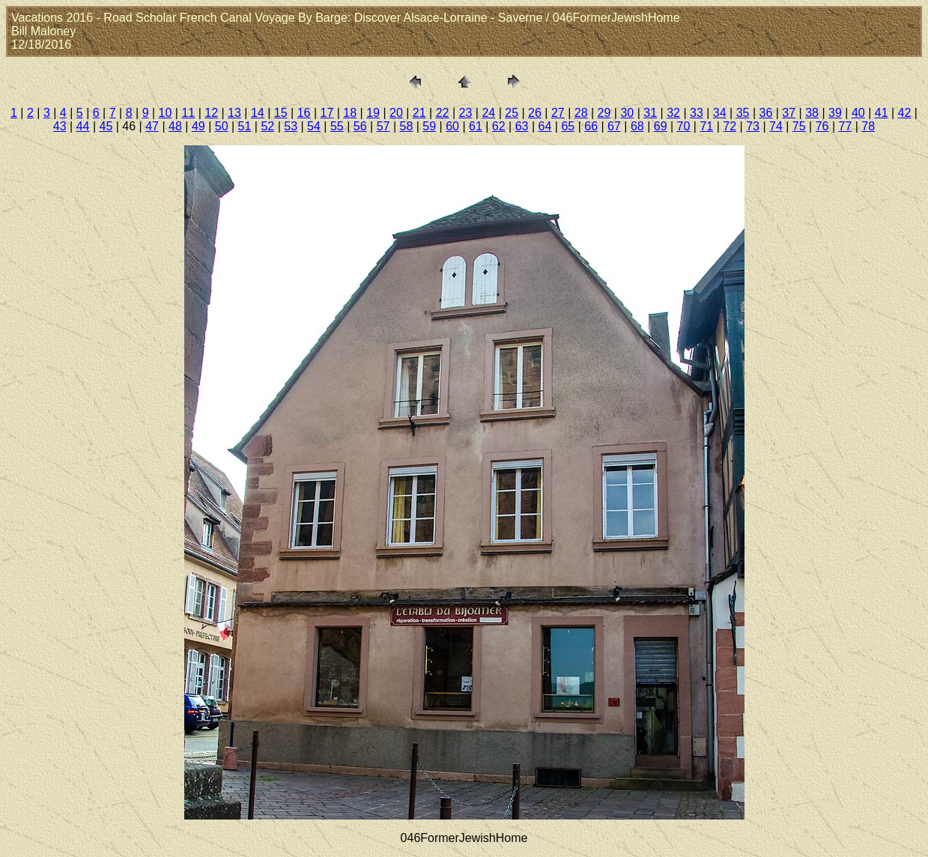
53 (290, 126)
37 (788, 112)
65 (567, 126)
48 (175, 126)
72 (729, 126)
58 (406, 126)
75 (799, 126)
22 (442, 112)
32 (673, 112)
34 (720, 112)
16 (304, 112)
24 (488, 112)
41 (881, 112)
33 (696, 112)
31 (650, 112)
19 (373, 112)
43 (60, 126)
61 (475, 126)
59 (429, 126)
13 (234, 112)
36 (766, 112)
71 (706, 126)
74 (776, 126)
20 (396, 112)
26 (535, 112)
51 (245, 126)
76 (822, 126)
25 (511, 112)
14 (257, 112)
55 (337, 126)
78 (868, 126)
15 (281, 112)
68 (637, 126)
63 (522, 126)
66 (591, 126)
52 (267, 126)
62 (499, 126)
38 (812, 112)
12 (211, 112)
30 (627, 112)
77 (845, 126)
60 (452, 126)
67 (614, 126)
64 (545, 126)
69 (660, 126)
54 (314, 126)
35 (743, 112)
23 (466, 112)
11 (188, 112)
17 (326, 112)
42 (905, 112)
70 (684, 126)
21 (419, 112)
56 (360, 126)
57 (383, 126)
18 (350, 112)
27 (558, 112)
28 (581, 112)
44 (83, 126)
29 (604, 112)
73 (752, 126)
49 (198, 126)
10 (165, 112)
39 (835, 112)
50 (221, 126)
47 (152, 126)
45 (106, 126)
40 (858, 112)
